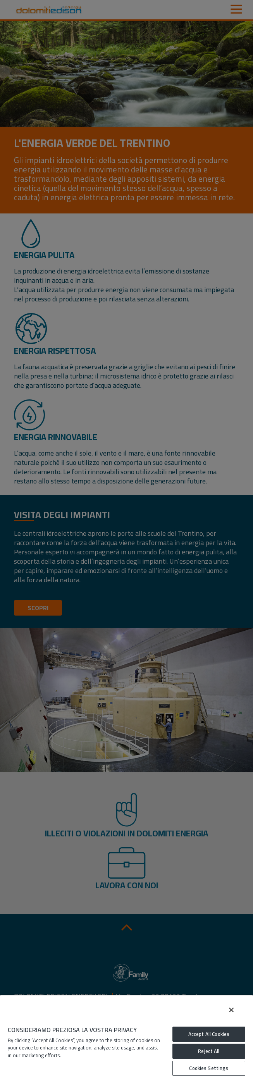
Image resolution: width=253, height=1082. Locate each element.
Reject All (208, 1051)
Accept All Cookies (208, 1034)
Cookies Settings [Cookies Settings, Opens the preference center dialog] (208, 1068)
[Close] (231, 1009)
